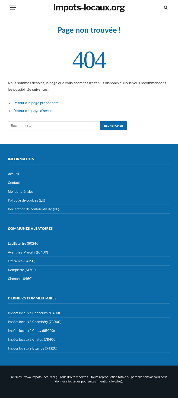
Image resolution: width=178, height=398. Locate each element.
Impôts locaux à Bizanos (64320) (32, 348)
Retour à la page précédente (36, 103)
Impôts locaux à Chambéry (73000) (34, 322)
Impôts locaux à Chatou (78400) (32, 339)
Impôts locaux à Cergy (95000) (31, 331)
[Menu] (13, 7)
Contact (14, 183)
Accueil (13, 174)
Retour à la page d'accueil (33, 111)
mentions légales (109, 381)
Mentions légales (20, 191)
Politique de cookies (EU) (26, 200)
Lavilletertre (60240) (23, 243)
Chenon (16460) (20, 279)
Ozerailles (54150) (21, 261)
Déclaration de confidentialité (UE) (33, 209)
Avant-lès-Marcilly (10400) (28, 252)
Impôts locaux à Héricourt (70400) (34, 313)
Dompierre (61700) (22, 270)
